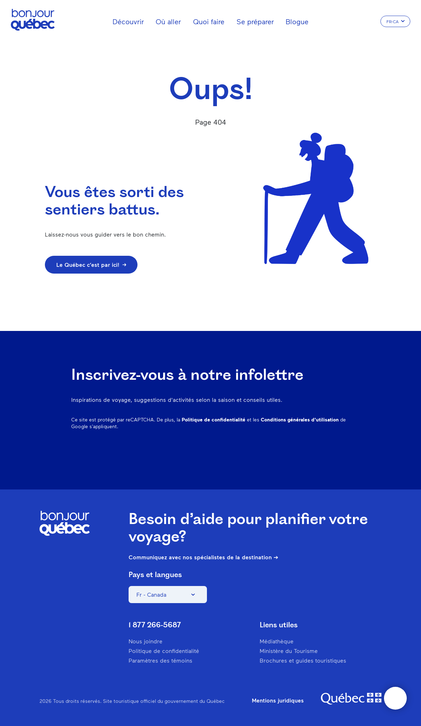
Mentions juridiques (278, 700)
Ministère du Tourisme (289, 650)
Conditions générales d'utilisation (300, 419)
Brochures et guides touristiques (303, 660)
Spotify (308, 449)
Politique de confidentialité (213, 419)
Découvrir (128, 21)
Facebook (252, 449)
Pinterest (289, 449)
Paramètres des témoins (160, 660)
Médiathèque (276, 641)
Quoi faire (208, 21)
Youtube (345, 449)
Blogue (297, 21)
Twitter (326, 449)
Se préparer (255, 21)
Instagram (271, 449)
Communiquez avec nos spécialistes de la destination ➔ (203, 557)
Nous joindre (145, 641)
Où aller (168, 21)
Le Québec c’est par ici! (91, 264)
